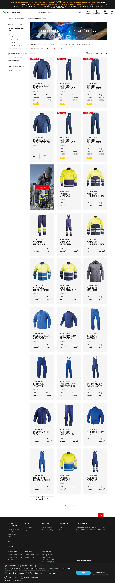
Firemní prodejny (12, 539)
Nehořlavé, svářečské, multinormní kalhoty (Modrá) (94, 339)
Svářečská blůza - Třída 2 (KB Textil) (41, 141)
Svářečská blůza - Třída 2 (41, 87)
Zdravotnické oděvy (13, 70)
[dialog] (57, 573)
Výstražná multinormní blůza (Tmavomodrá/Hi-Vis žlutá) (68, 291)
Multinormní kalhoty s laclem (41, 479)
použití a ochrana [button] (38, 48)
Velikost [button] (44, 44)
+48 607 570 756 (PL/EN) (15, 557)
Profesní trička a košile (14, 46)
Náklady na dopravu (13, 529)
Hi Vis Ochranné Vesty (14, 40)
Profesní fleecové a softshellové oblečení (17, 54)
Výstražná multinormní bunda (95, 243)
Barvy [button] (54, 44)
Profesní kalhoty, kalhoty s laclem (17, 49)
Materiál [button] (76, 44)
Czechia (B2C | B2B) (48, 559)
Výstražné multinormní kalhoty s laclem (68, 244)
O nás (60, 527)
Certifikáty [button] (87, 44)
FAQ (9, 541)
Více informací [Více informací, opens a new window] (51, 570)
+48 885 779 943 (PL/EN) (32, 555)
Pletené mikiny (42, 187)
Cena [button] (61, 48)
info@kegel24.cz (12, 559)
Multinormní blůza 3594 (95, 433)
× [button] (113, 564)
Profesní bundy (12, 37)
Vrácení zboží (12, 534)
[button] (106, 4)
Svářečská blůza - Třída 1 (41, 433)
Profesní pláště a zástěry (15, 58)
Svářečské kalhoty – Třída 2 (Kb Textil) (94, 142)
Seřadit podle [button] (101, 53)
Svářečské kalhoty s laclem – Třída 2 (68, 88)
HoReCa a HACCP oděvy (15, 66)
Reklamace (11, 536)
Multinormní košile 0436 (92, 289)
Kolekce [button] (52, 48)
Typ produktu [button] (64, 44)
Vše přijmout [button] (83, 573)
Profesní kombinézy (13, 60)
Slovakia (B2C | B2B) (48, 562)
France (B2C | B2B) (47, 557)
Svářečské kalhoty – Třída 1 (68, 433)
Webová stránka (63, 530)
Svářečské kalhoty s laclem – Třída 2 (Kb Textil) (68, 143)
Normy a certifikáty (47, 530)
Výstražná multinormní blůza (95, 195)
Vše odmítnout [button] (100, 573)
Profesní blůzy (12, 43)
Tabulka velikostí (47, 527)
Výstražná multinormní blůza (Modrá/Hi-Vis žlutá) (42, 291)
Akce (90, 53)
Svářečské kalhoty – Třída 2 (94, 87)
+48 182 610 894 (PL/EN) (15, 555)
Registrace (28, 530)
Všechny (10, 34)
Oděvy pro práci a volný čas (16, 24)
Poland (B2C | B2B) (47, 555)
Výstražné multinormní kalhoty (39, 244)
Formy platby (11, 532)
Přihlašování (28, 527)
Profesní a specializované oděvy (16, 29)
